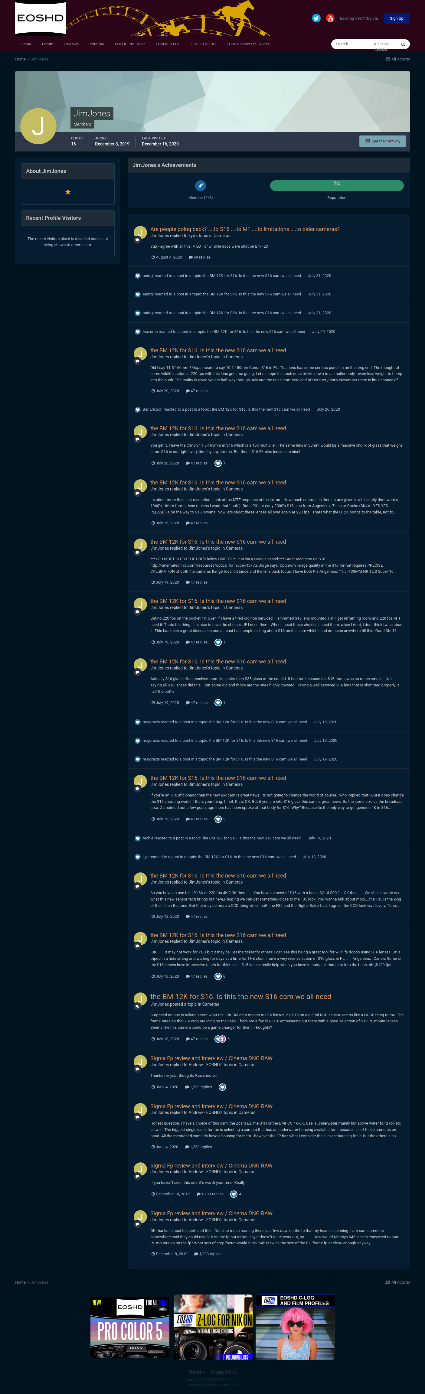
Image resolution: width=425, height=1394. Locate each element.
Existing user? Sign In (359, 18)
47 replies (197, 391)
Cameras (222, 235)
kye (192, 235)
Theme (196, 1372)
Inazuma (150, 331)
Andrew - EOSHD (204, 1064)
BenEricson (152, 409)
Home (26, 44)
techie (148, 838)
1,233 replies (198, 1087)
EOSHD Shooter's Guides (248, 44)
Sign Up (397, 18)
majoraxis (151, 722)
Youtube (97, 44)
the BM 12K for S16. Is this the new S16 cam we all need (252, 275)
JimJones (159, 235)
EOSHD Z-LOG (203, 44)
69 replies (200, 257)
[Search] (352, 44)
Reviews (71, 44)
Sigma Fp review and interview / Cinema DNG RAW (211, 1058)
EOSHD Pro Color (130, 44)
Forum (47, 44)
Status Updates (381, 47)
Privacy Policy (224, 1372)
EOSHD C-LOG (168, 44)
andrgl (148, 275)
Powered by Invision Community (212, 1385)
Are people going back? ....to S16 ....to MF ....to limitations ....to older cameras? (245, 229)
